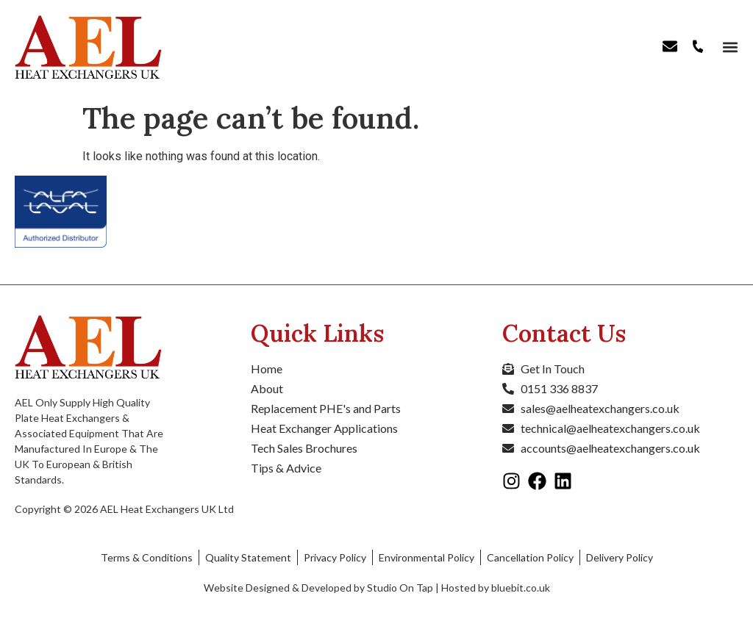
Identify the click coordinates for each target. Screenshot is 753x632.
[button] (728, 47)
